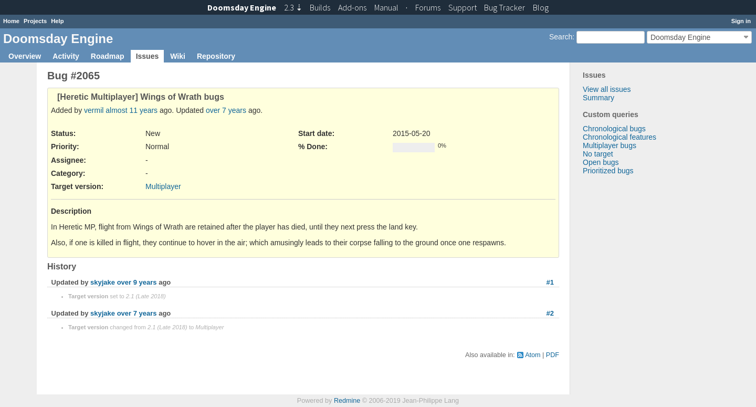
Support (462, 7)
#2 (550, 313)
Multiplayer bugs (609, 145)
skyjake (102, 282)
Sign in (741, 21)
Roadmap (107, 56)
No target (598, 154)
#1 (550, 282)
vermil (93, 110)
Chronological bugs (614, 128)
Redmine (347, 400)
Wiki (177, 56)
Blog (541, 7)
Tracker (504, 7)
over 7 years (226, 110)
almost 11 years (132, 110)
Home (11, 21)
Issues (147, 56)
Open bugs (601, 162)
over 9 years (137, 282)
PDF (552, 355)
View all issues (607, 89)
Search (560, 37)
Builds (320, 7)
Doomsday (241, 7)
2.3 (293, 7)
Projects (35, 21)
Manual (386, 7)
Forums (427, 7)
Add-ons (352, 7)
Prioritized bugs (608, 170)
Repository (216, 56)
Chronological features (619, 137)
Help (57, 21)
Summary (598, 97)
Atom (532, 355)
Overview (24, 56)
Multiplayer (163, 186)
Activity (65, 56)
